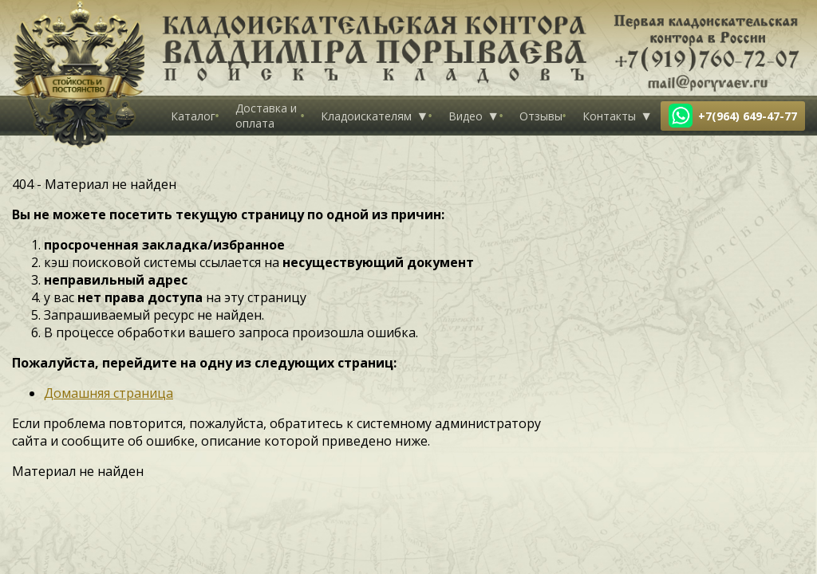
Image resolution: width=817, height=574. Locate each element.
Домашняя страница (108, 393)
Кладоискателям (366, 116)
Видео (465, 116)
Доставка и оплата (266, 115)
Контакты (609, 116)
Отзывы (540, 116)
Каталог (193, 116)
